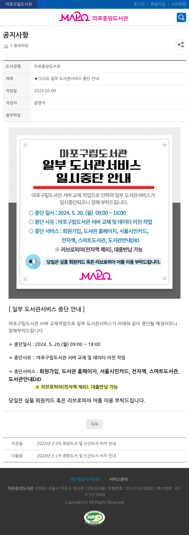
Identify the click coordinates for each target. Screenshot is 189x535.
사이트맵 (178, 4)
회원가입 (158, 4)
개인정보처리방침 (84, 479)
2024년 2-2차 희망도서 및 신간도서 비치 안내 (76, 456)
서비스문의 (118, 479)
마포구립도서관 (19, 4)
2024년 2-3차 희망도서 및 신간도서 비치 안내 (76, 444)
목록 (94, 424)
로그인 (139, 4)
